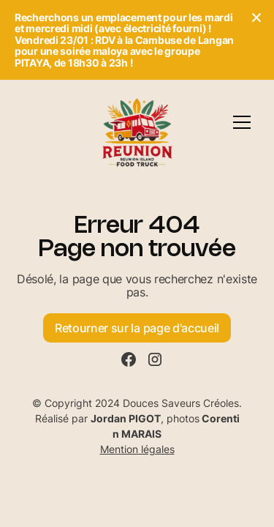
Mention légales (137, 449)
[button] (241, 122)
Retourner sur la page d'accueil (137, 328)
